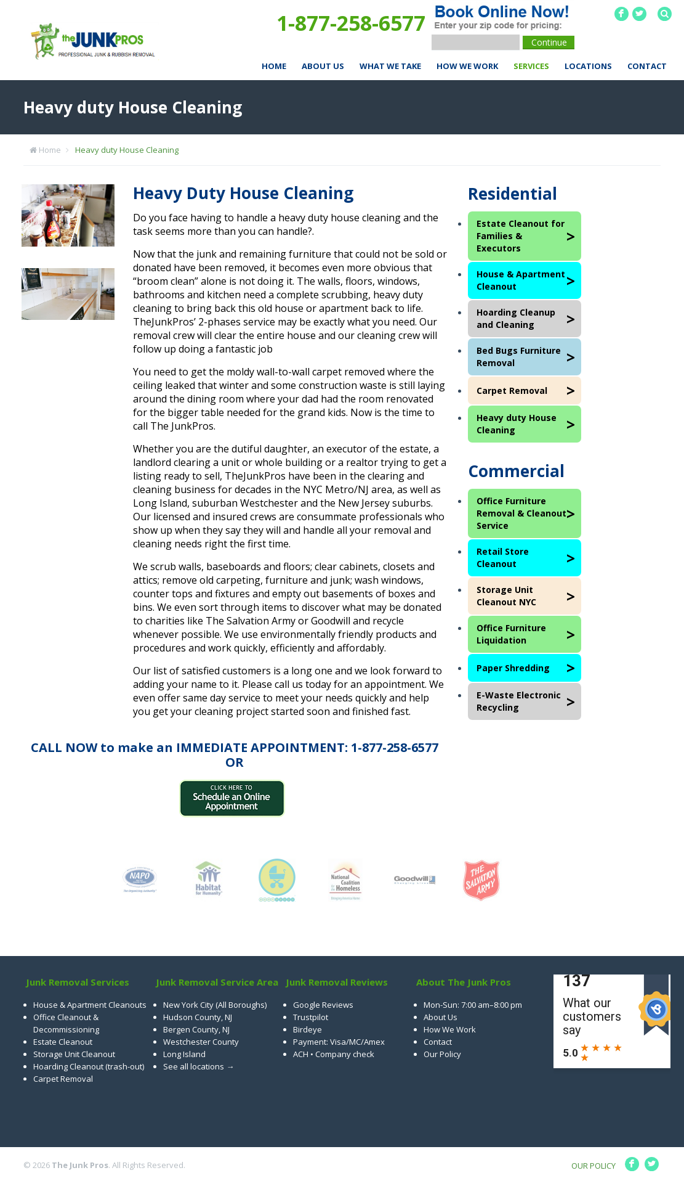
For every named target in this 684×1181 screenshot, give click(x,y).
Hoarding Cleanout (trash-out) (88, 1066)
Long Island (184, 1054)
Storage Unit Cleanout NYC (506, 596)
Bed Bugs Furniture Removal (519, 357)
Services (531, 66)
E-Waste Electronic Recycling (519, 701)
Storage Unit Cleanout (74, 1054)
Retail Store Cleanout (503, 558)
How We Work (467, 66)
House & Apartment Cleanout (521, 280)
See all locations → (198, 1066)
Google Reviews (323, 1004)
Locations (588, 66)
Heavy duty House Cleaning (127, 149)
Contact (647, 66)
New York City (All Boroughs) (215, 1004)
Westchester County (201, 1041)
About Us (323, 66)
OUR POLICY (593, 1165)
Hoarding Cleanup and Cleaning (516, 318)
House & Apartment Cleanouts (90, 1004)
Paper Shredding (513, 668)
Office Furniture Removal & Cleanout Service (521, 513)
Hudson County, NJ (197, 1017)
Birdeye (307, 1029)
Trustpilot (310, 1017)
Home (274, 66)
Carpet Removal (512, 390)
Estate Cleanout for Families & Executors (521, 236)
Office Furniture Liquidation (511, 634)
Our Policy (442, 1054)
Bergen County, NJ (196, 1029)
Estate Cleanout (62, 1041)
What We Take (390, 66)
